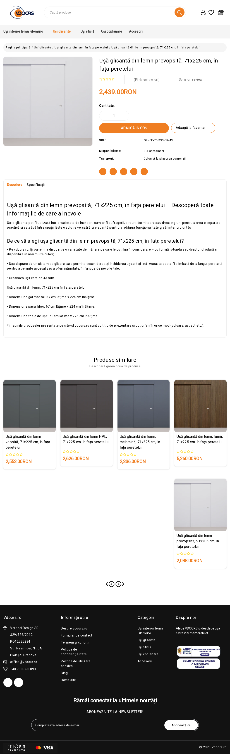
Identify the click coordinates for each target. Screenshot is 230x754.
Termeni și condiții (75, 642)
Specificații (36, 185)
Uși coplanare (111, 31)
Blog (64, 673)
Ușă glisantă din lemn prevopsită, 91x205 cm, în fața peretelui (198, 541)
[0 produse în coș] (219, 12)
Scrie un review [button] (191, 79)
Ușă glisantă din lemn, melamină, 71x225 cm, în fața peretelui (140, 442)
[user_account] (202, 12)
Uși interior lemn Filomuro (24, 31)
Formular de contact (76, 635)
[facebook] (7, 682)
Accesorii (137, 31)
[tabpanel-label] (98, 725)
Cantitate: (107, 106)
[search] (179, 12)
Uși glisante (63, 31)
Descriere (14, 185)
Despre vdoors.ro (74, 628)
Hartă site (68, 680)
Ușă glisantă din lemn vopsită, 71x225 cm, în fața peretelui (28, 442)
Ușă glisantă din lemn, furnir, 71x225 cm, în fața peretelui (200, 439)
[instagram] (18, 682)
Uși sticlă (87, 31)
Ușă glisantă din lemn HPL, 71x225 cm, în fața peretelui (85, 439)
